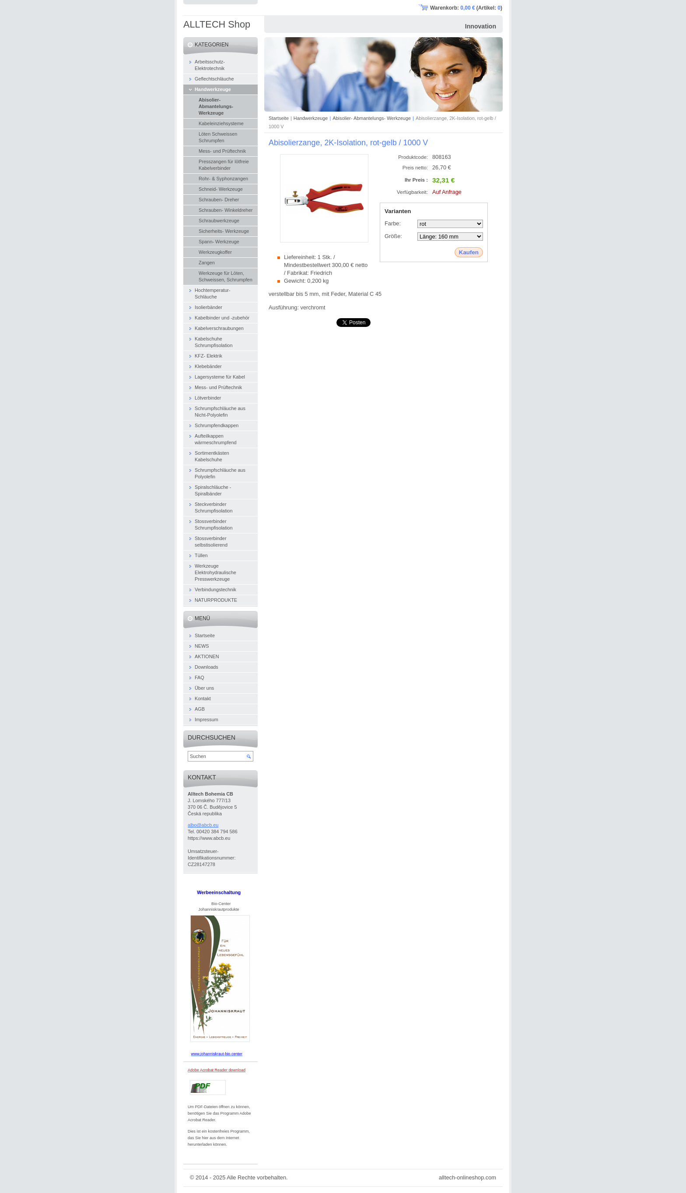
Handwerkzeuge (311, 118)
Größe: (393, 236)
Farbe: (393, 223)
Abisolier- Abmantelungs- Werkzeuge (371, 118)
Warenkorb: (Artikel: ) (466, 8)
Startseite (279, 118)
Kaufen (469, 252)
